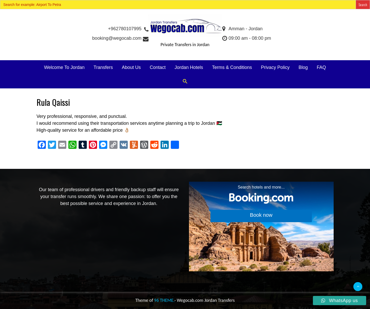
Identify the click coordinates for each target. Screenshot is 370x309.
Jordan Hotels (189, 67)
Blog (303, 67)
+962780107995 (128, 28)
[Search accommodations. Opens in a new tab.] (261, 226)
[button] (185, 81)
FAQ (321, 67)
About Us (131, 67)
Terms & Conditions (232, 67)
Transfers (103, 67)
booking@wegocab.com (120, 38)
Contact (158, 67)
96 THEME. (164, 300)
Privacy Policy (275, 67)
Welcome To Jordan (64, 67)
